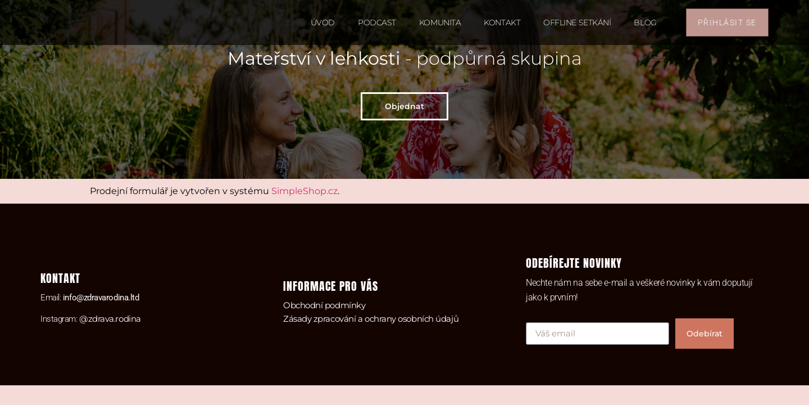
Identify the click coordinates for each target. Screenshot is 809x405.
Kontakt (502, 22)
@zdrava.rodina (110, 318)
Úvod (323, 22)
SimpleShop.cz (304, 191)
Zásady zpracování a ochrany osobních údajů (370, 318)
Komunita (440, 22)
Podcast (377, 22)
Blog (645, 22)
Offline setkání (577, 22)
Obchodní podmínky (324, 305)
